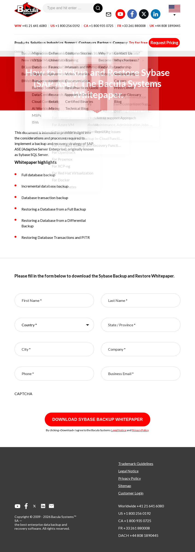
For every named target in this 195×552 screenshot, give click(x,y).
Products (22, 37)
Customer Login (130, 493)
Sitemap (124, 485)
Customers (83, 37)
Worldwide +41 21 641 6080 (141, 506)
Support (68, 37)
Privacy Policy (140, 430)
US (65, 20)
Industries (53, 37)
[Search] (98, 8)
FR (131, 20)
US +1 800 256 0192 (134, 513)
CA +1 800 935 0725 (134, 520)
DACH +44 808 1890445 (138, 535)
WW (31, 20)
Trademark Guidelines (135, 463)
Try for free (131, 37)
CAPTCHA (23, 393)
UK (165, 20)
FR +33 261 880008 (134, 528)
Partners (100, 37)
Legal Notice (118, 430)
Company (114, 37)
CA (98, 20)
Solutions (37, 37)
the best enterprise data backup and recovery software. (41, 526)
